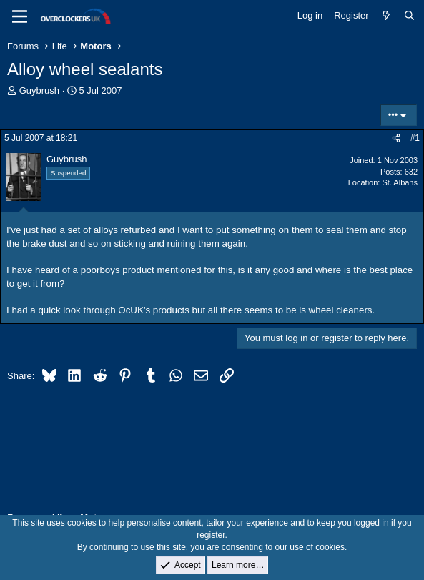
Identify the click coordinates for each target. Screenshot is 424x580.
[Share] (396, 138)
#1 (415, 138)
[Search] (409, 16)
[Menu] (19, 16)
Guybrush (39, 90)
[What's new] (386, 16)
